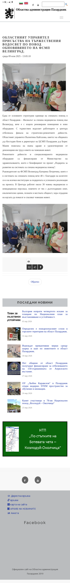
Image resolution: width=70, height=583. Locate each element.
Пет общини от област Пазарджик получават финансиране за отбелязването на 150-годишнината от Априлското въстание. (45, 367)
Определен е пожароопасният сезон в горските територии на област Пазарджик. (45, 330)
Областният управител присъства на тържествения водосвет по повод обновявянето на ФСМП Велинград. (31, 44)
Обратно (35, 282)
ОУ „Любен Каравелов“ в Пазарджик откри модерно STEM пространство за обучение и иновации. (45, 386)
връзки (12, 500)
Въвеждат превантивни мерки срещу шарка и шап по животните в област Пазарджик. (45, 348)
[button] (7, 228)
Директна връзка (18, 495)
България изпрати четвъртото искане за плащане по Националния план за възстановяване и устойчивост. (45, 314)
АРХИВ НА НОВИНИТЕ (21, 508)
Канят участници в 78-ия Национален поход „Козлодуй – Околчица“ (45, 402)
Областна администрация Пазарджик (34, 10)
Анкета (13, 513)
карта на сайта (17, 504)
